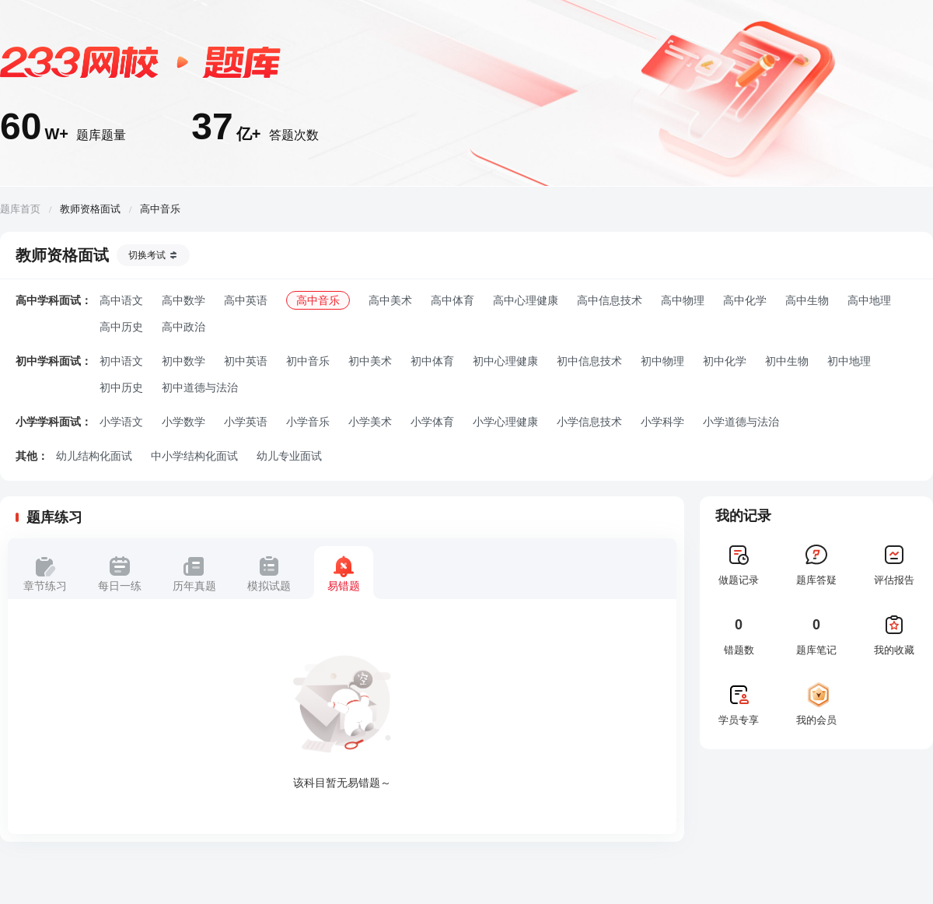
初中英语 (245, 361)
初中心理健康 (505, 361)
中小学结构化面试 (194, 456)
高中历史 (121, 327)
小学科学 (662, 421)
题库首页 (20, 209)
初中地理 (849, 361)
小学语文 (121, 421)
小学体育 (432, 421)
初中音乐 (308, 361)
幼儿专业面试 (289, 456)
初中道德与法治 (200, 387)
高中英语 (245, 300)
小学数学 (183, 421)
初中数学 (183, 361)
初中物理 (662, 361)
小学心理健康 (505, 421)
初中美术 (370, 361)
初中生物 (787, 361)
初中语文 (121, 361)
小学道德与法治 (741, 421)
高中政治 (183, 327)
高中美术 (390, 300)
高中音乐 (318, 300)
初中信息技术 (589, 361)
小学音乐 (308, 421)
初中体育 (432, 361)
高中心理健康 (525, 300)
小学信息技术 (589, 421)
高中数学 (183, 300)
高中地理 (869, 300)
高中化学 (745, 300)
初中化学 (724, 361)
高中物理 (682, 300)
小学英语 (245, 421)
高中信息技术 (609, 300)
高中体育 (452, 300)
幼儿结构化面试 (94, 456)
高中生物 (807, 300)
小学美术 (370, 421)
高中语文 (121, 300)
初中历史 (121, 387)
